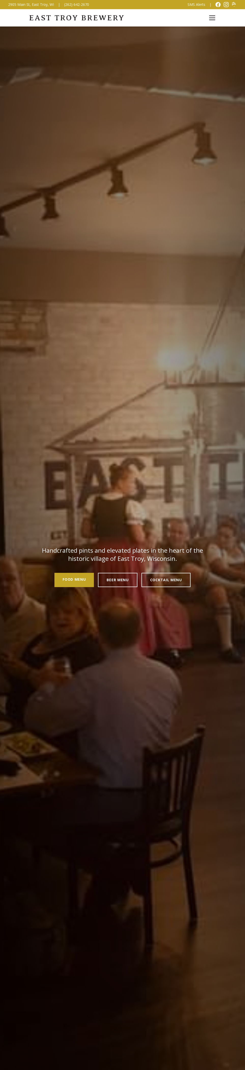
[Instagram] (226, 4)
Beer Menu (117, 579)
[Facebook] (218, 4)
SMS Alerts (196, 4)
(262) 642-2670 (76, 4)
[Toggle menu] (212, 18)
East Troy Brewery (77, 17)
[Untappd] (234, 4)
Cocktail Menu (166, 579)
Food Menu (74, 579)
